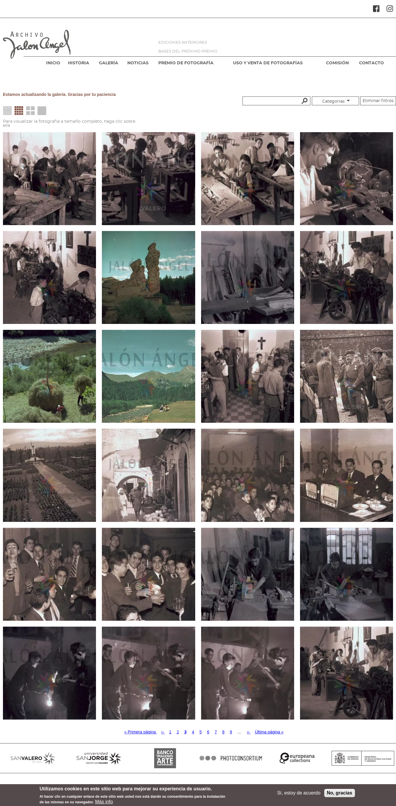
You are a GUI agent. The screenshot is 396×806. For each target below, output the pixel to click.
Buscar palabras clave (304, 100)
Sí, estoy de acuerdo (298, 794)
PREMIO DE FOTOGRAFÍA (186, 63)
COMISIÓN (337, 63)
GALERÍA (108, 63)
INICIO (53, 63)
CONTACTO (371, 63)
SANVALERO (33, 758)
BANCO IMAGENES (165, 758)
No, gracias (339, 794)
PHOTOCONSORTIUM (231, 758)
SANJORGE (99, 758)
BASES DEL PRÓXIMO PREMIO (187, 51)
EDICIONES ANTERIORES (182, 43)
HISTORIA (78, 63)
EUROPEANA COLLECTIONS (297, 758)
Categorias (333, 101)
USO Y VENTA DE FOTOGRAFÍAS (268, 63)
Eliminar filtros (378, 101)
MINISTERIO (363, 758)
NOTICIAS (138, 63)
